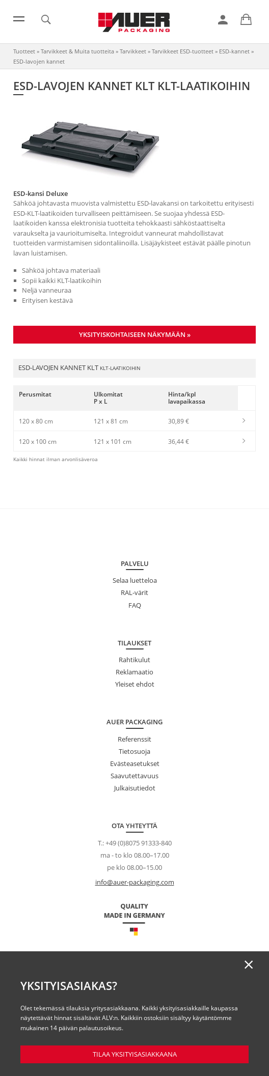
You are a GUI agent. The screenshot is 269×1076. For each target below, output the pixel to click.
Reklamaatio (134, 671)
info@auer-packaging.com (134, 882)
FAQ (134, 605)
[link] (223, 20)
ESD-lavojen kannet (39, 61)
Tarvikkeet (133, 51)
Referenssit (134, 739)
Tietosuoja (134, 751)
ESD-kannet (234, 51)
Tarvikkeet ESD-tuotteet (182, 51)
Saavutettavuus (134, 775)
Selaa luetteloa (135, 580)
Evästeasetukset (134, 763)
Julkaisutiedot (134, 787)
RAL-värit (134, 592)
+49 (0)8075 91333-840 (138, 842)
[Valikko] (18, 18)
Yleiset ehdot (134, 684)
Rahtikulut (134, 659)
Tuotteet (24, 51)
